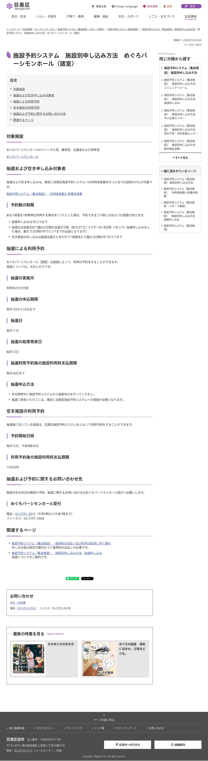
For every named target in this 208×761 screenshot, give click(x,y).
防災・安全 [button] (19, 16)
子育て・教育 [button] (75, 16)
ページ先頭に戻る (104, 720)
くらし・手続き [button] (46, 16)
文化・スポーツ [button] (128, 16)
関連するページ (23, 120)
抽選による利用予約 (26, 101)
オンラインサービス (45, 29)
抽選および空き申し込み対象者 (33, 95)
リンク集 (99, 728)
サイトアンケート (126, 728)
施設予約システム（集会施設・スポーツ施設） (81, 29)
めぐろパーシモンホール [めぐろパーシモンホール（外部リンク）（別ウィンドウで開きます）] (22, 157)
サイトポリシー (45, 728)
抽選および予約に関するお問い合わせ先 (39, 114)
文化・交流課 (18, 603)
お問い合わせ (156, 728)
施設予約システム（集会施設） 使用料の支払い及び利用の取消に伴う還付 (61, 543)
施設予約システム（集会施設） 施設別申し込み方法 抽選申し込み (57, 553)
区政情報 (27, 29)
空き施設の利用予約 (26, 108)
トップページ (13, 29)
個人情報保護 (17, 728)
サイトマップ (74, 728)
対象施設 (19, 89)
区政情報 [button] (190, 16)
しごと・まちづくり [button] (162, 16)
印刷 (170, 40)
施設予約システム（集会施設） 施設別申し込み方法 (168, 29)
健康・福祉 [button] (101, 16)
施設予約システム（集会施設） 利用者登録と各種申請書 (44, 194)
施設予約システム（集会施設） (124, 29)
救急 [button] (169, 6)
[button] (99, 6)
